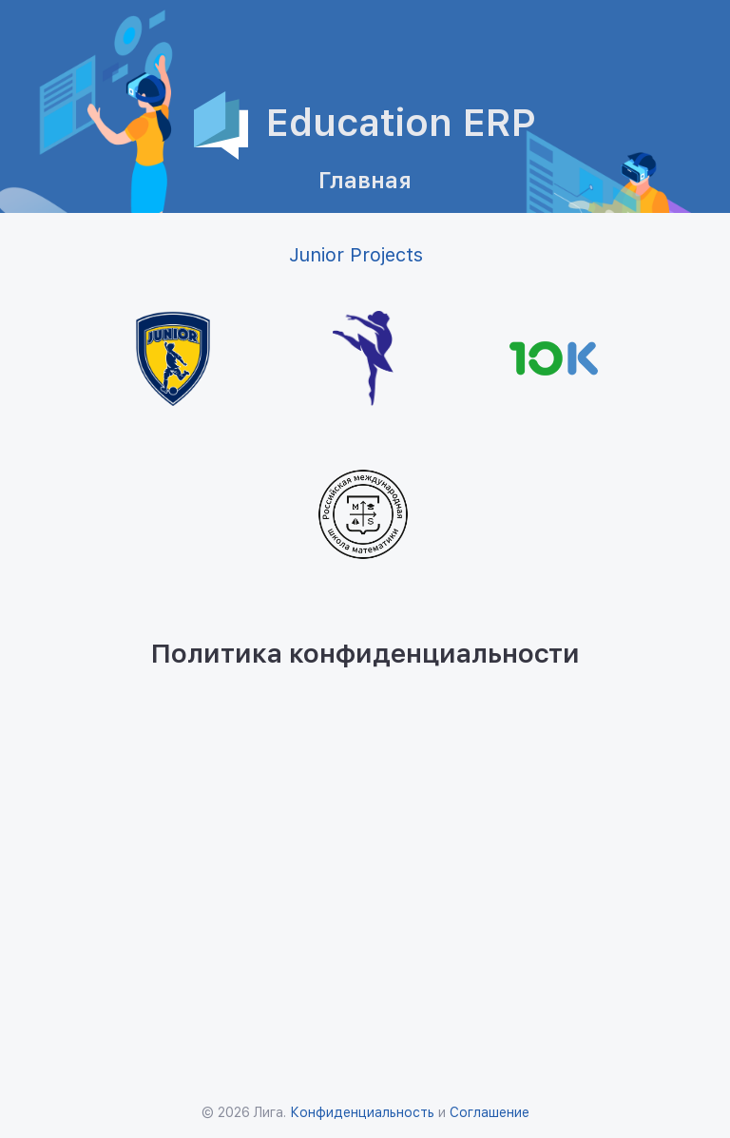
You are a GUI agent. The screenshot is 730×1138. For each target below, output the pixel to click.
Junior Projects (356, 254)
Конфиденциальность (362, 1112)
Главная (365, 180)
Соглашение (489, 1112)
